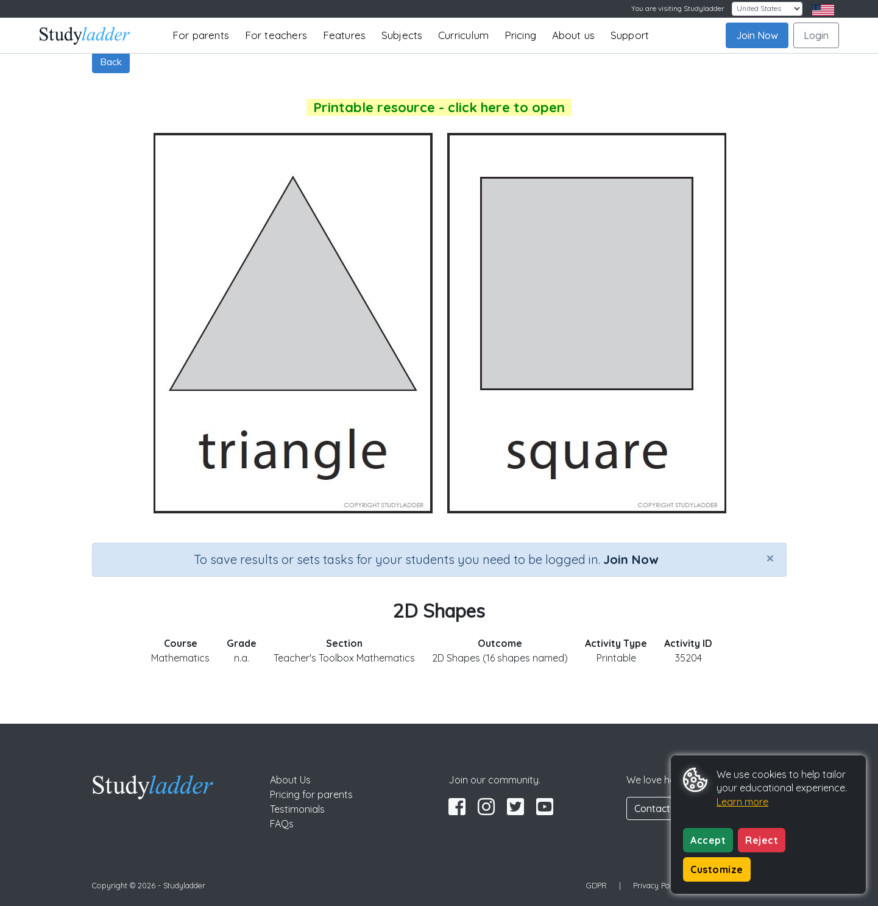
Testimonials (297, 809)
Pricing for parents (311, 794)
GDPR (596, 885)
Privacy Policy (657, 885)
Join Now (757, 35)
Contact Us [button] (659, 808)
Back (111, 61)
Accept (708, 840)
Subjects (402, 35)
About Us (290, 780)
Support (630, 35)
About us (573, 35)
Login (816, 35)
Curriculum (463, 35)
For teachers (276, 35)
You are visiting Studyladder (677, 8)
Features (344, 35)
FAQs (282, 824)
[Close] (770, 557)
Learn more (742, 802)
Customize (716, 869)
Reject (761, 840)
